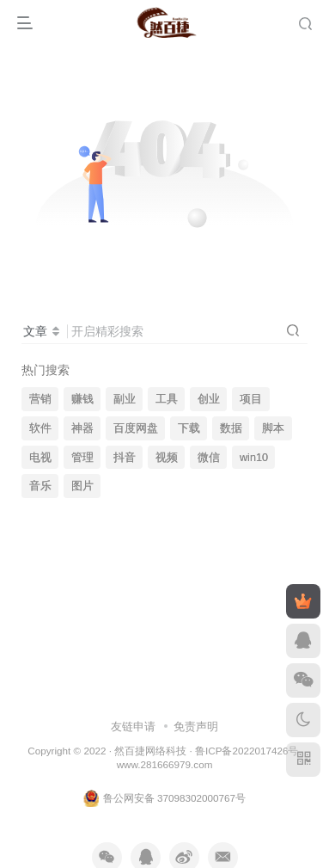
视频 (166, 458)
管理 (82, 458)
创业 (209, 399)
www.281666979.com (165, 764)
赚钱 (82, 399)
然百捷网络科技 (150, 750)
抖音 (124, 458)
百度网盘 (135, 428)
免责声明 (196, 726)
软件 (40, 428)
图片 (82, 486)
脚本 (273, 428)
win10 (254, 458)
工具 (166, 399)
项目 (251, 399)
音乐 (40, 486)
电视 (40, 458)
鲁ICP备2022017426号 (246, 750)
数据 (231, 428)
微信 (209, 458)
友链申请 (133, 726)
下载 (189, 428)
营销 (40, 399)
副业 (124, 399)
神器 (82, 428)
